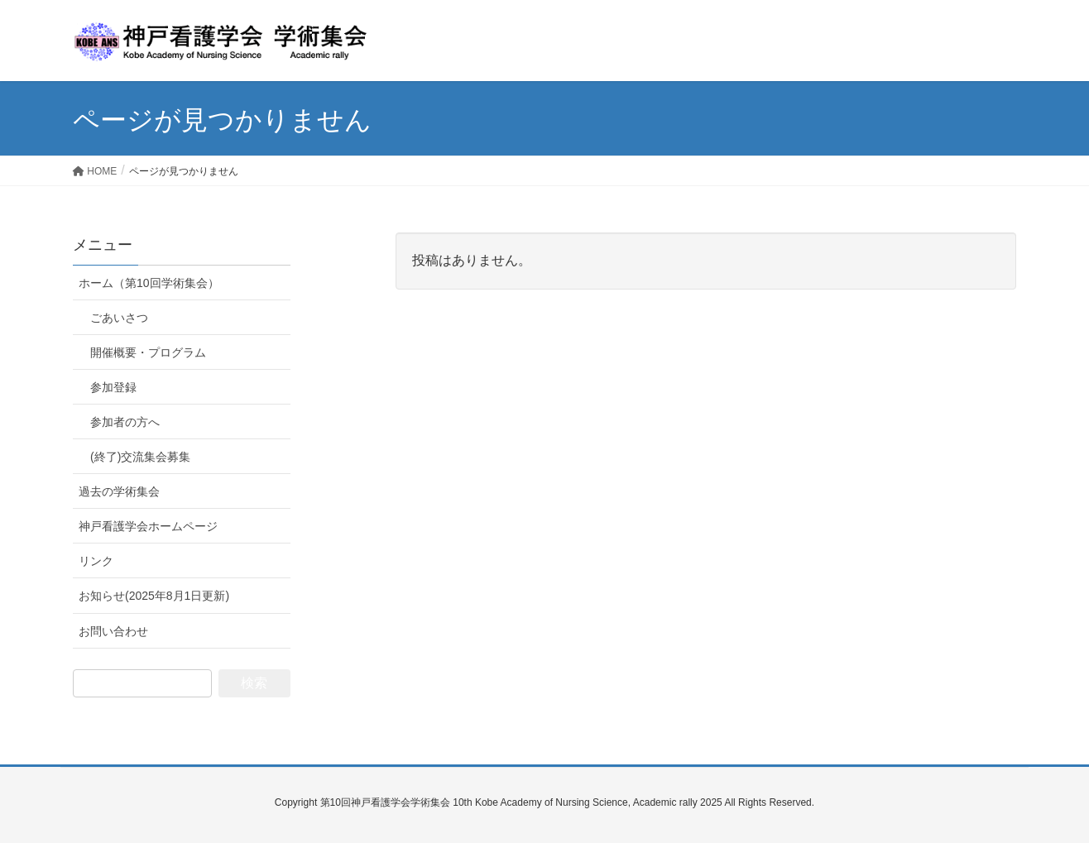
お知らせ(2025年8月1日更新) (154, 595)
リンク (96, 561)
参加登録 (113, 387)
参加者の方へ (125, 422)
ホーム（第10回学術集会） (149, 283)
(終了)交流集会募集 (140, 456)
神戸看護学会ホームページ (148, 526)
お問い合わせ (113, 631)
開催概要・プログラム (148, 352)
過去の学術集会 (119, 491)
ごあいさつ (119, 317)
